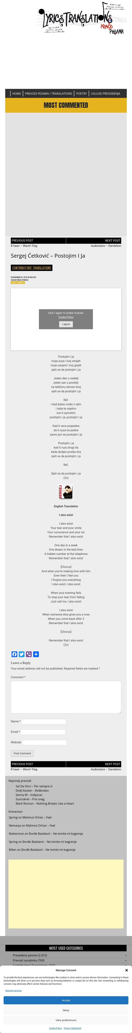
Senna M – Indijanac (29, 800)
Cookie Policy (55, 1028)
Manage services (13, 990)
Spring (13, 822)
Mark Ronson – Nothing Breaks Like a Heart (45, 808)
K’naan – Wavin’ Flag (24, 249)
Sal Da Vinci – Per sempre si (34, 791)
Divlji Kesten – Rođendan (32, 795)
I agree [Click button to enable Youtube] (66, 329)
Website (16, 747)
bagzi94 (39, 280)
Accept (66, 1000)
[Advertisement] (66, 62)
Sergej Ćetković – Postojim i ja (48, 258)
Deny (66, 1010)
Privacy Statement (72, 1028)
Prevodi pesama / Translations (48, 94)
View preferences (66, 1020)
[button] (126, 970)
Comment (18, 682)
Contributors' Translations (31, 270)
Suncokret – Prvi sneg (30, 804)
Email (15, 736)
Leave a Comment (20, 286)
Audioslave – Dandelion (106, 249)
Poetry (81, 94)
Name (16, 726)
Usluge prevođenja (105, 94)
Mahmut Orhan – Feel (37, 822)
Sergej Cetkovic (26, 283)
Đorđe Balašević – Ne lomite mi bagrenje (56, 838)
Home (16, 94)
